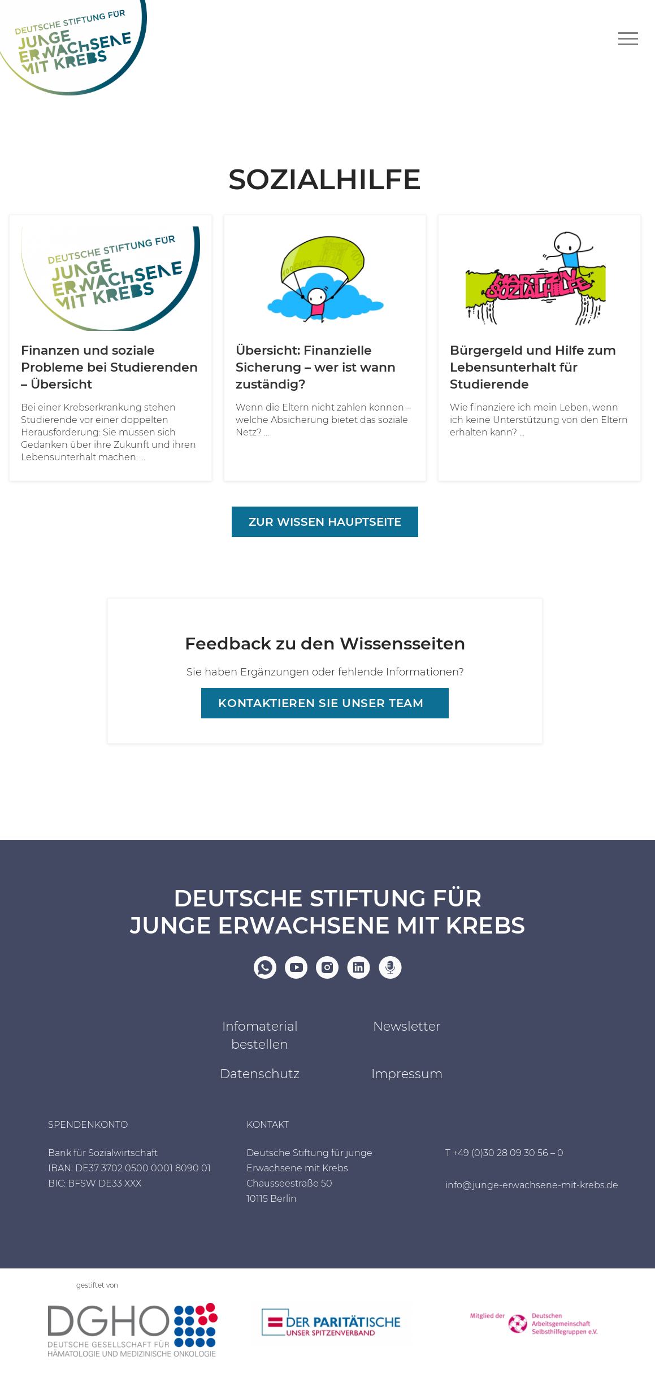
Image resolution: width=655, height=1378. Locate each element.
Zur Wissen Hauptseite (325, 522)
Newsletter (407, 1026)
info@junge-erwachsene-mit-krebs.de (531, 1185)
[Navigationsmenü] (628, 39)
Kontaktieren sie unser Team (320, 703)
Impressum (407, 1074)
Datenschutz (260, 1074)
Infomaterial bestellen (260, 1035)
